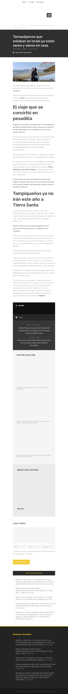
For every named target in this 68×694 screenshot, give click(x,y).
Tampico (41, 296)
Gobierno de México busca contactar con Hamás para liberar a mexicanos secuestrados (33, 422)
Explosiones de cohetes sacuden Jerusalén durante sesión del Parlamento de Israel (33, 455)
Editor (25, 49)
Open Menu (49, 15)
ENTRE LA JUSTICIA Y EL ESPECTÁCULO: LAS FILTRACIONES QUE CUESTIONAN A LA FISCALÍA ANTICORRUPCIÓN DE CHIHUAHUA (35, 582)
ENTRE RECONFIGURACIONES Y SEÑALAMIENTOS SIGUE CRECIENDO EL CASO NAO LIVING (34, 590)
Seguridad (27, 52)
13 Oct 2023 (17, 49)
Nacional (22, 25)
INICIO (24, 2)
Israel (22, 98)
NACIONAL (40, 2)
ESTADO (31, 2)
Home (15, 25)
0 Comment (33, 49)
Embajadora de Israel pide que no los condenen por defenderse (32, 388)
